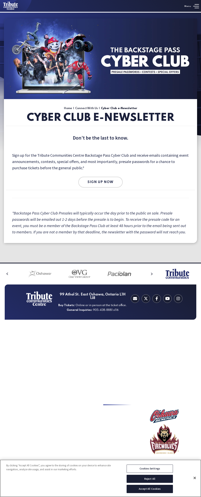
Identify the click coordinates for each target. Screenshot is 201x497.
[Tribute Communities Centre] (16, 6)
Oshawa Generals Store (165, 372)
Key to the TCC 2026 (116, 410)
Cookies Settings (150, 470)
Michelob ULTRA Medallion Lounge (121, 368)
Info (159, 339)
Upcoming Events (23, 348)
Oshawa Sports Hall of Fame (168, 366)
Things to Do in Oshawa (73, 372)
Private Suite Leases (116, 348)
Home (68, 108)
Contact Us (110, 422)
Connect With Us (86, 108)
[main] (100, 138)
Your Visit (69, 339)
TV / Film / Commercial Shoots (72, 442)
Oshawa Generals (22, 372)
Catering (118, 339)
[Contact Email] (135, 298)
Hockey (26, 401)
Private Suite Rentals (117, 354)
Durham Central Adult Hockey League (31, 418)
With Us (117, 401)
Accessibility (65, 360)
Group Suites (111, 360)
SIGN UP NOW (100, 182)
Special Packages (22, 366)
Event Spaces (66, 450)
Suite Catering (112, 376)
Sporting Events (68, 416)
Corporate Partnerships (119, 440)
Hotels (61, 378)
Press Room (111, 434)
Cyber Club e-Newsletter (120, 416)
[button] (7, 274)
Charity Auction (113, 446)
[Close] (194, 479)
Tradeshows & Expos (70, 422)
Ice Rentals (18, 410)
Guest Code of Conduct (164, 354)
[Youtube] (167, 298)
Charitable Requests (117, 452)
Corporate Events (69, 428)
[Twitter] (146, 298)
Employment (112, 458)
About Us (155, 348)
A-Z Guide (63, 354)
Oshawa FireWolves (24, 378)
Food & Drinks (66, 366)
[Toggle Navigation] (191, 6)
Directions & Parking (70, 348)
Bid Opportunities (115, 428)
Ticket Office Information (28, 354)
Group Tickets (20, 360)
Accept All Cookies (150, 490)
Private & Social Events (72, 434)
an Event (69, 401)
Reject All (149, 480)
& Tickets (25, 339)
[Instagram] (178, 298)
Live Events (64, 410)
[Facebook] (156, 298)
